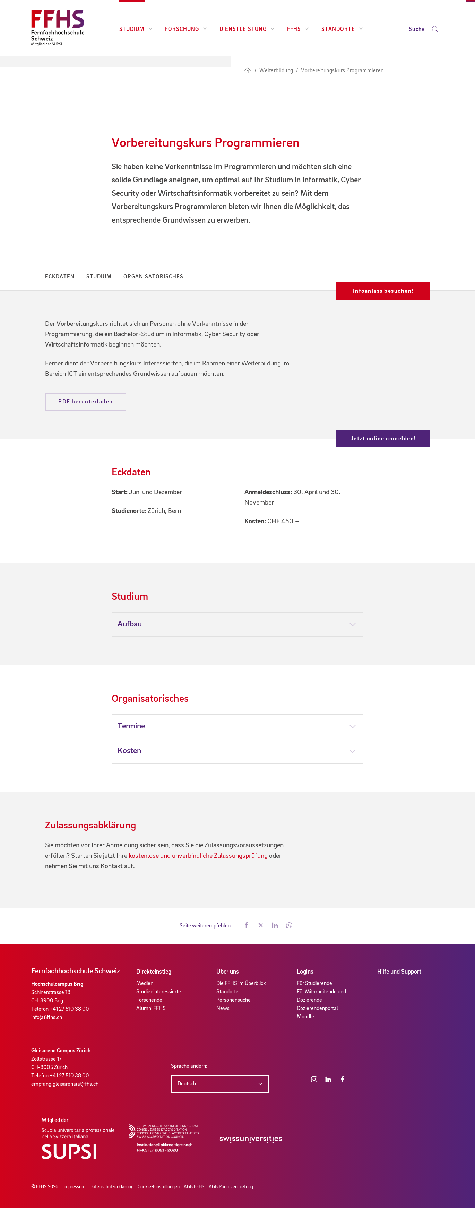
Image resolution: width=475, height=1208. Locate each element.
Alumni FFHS (151, 1008)
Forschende (149, 1000)
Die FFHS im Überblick (241, 983)
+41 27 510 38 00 (69, 1009)
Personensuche (233, 1000)
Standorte (342, 29)
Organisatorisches (153, 277)
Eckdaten (60, 277)
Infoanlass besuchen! (383, 291)
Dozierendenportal (317, 1008)
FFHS (298, 29)
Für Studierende (314, 983)
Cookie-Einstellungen (159, 1186)
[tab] (238, 624)
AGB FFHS (194, 1186)
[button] (246, 926)
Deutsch (187, 1084)
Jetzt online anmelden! (383, 438)
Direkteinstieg (153, 972)
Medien (144, 983)
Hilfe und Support (399, 972)
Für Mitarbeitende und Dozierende (321, 996)
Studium (136, 29)
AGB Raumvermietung (231, 1186)
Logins (305, 972)
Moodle (305, 1017)
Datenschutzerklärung (111, 1186)
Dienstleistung (247, 29)
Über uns (227, 972)
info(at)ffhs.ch (46, 1017)
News (223, 1008)
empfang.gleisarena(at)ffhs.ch (64, 1084)
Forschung (186, 29)
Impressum (74, 1186)
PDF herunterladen (85, 402)
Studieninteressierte (158, 992)
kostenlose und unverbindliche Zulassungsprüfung (198, 855)
